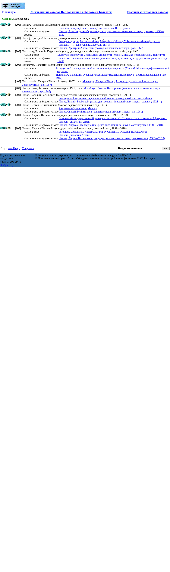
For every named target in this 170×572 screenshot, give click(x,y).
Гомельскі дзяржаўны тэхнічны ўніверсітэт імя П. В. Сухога (94, 28)
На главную (8, 12)
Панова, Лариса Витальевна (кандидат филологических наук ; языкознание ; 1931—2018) (112, 138)
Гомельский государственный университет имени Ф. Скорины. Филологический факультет (113, 118)
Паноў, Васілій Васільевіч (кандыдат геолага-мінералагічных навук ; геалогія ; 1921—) (110, 101)
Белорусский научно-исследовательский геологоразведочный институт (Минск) (106, 98)
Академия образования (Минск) (78, 108)
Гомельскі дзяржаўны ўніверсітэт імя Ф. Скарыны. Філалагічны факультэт (103, 131)
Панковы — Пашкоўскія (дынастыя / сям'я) (84, 44)
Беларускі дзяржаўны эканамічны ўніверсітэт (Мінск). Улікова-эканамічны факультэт (109, 41)
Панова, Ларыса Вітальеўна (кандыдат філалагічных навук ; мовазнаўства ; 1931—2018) (111, 124)
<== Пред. (14, 148)
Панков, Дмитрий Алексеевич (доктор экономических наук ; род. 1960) (101, 48)
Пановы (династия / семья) (74, 121)
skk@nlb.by (6, 165)
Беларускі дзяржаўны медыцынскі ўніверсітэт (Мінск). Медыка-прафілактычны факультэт (111, 54)
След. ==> (28, 148)
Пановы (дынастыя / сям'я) (74, 135)
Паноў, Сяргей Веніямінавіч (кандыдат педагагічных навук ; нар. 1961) (101, 111)
